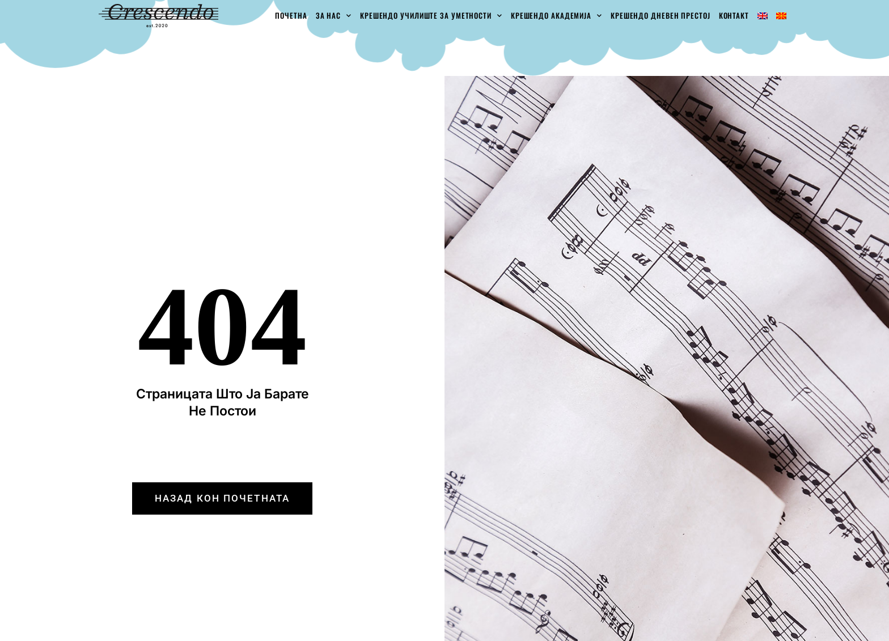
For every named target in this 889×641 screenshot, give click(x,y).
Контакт (734, 15)
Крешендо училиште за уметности (431, 15)
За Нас (334, 15)
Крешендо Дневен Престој (660, 15)
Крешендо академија (556, 15)
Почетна (291, 15)
